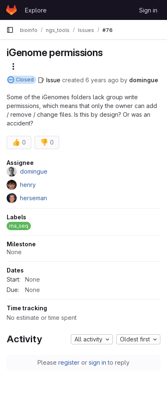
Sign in (148, 10)
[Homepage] (11, 10)
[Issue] (49, 80)
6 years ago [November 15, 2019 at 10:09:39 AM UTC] (102, 79)
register (69, 362)
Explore (36, 10)
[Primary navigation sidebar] (10, 30)
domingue (143, 79)
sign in (97, 362)
